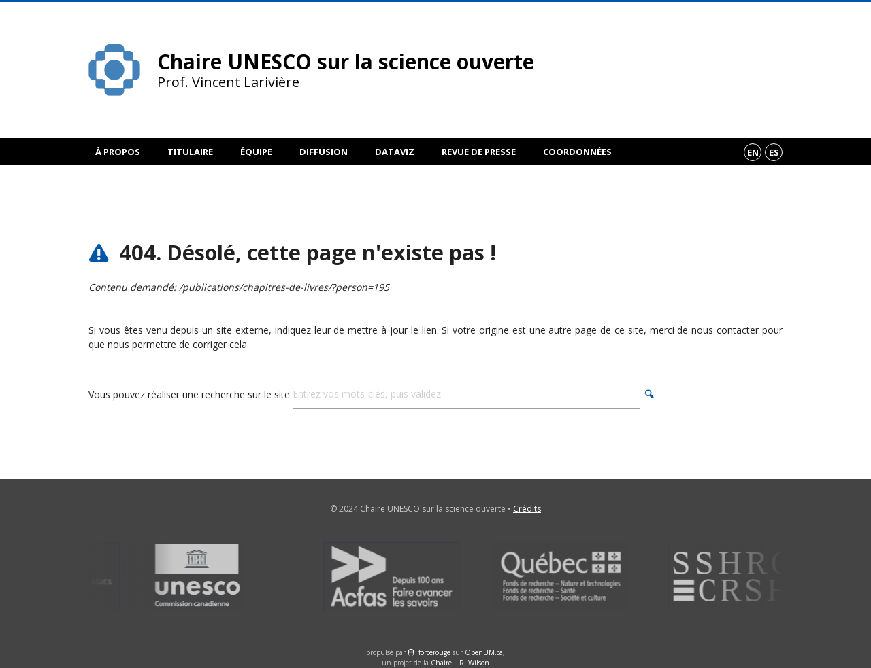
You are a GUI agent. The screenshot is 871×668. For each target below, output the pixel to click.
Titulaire (190, 151)
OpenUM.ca (484, 652)
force (434, 652)
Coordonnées (577, 151)
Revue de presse (479, 151)
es (774, 152)
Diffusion (323, 151)
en (753, 152)
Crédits (527, 508)
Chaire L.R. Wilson (460, 662)
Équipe (256, 151)
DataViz (394, 151)
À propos (117, 151)
